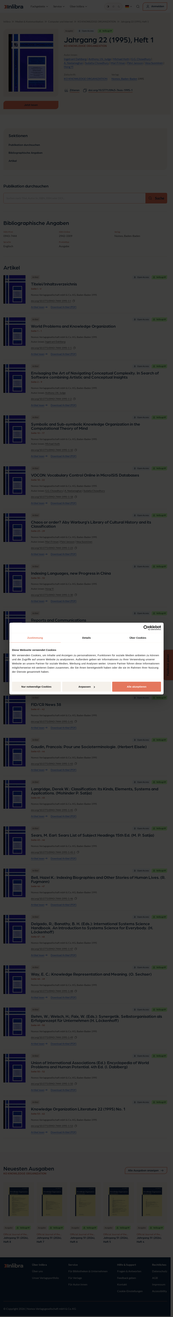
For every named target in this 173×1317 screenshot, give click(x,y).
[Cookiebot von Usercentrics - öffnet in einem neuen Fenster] (146, 627)
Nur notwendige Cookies (36, 686)
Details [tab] (86, 637)
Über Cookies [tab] (137, 637)
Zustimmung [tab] (35, 637)
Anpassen (86, 686)
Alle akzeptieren (136, 686)
